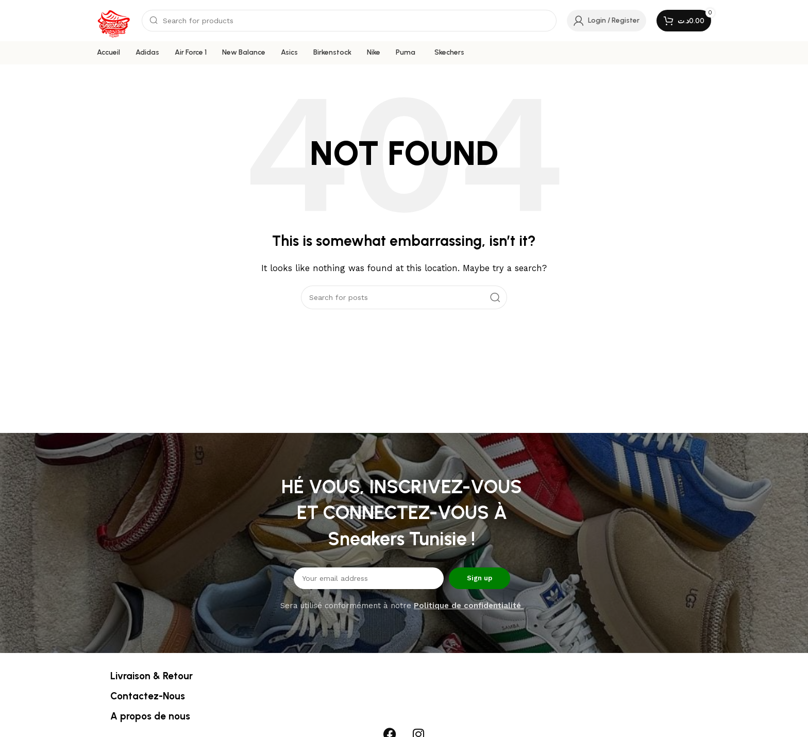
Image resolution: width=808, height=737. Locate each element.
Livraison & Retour (151, 676)
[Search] (349, 20)
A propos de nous (150, 716)
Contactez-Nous (147, 696)
